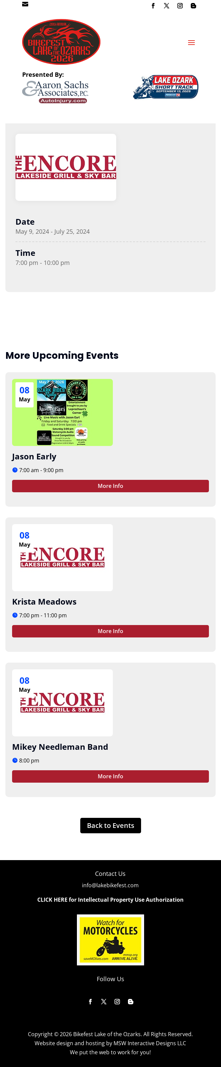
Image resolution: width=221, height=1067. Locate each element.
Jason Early (34, 456)
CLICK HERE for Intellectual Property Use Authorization (110, 899)
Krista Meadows (44, 601)
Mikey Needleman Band (60, 746)
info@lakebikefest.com (110, 885)
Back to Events (110, 825)
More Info (110, 486)
